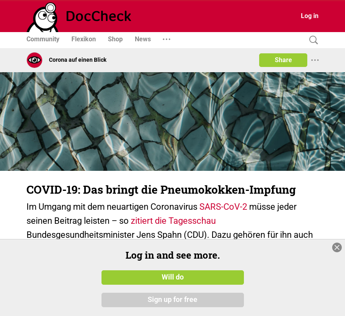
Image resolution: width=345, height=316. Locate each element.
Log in (310, 16)
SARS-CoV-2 (223, 207)
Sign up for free (172, 300)
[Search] (312, 40)
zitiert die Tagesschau (173, 221)
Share (283, 60)
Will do (173, 277)
